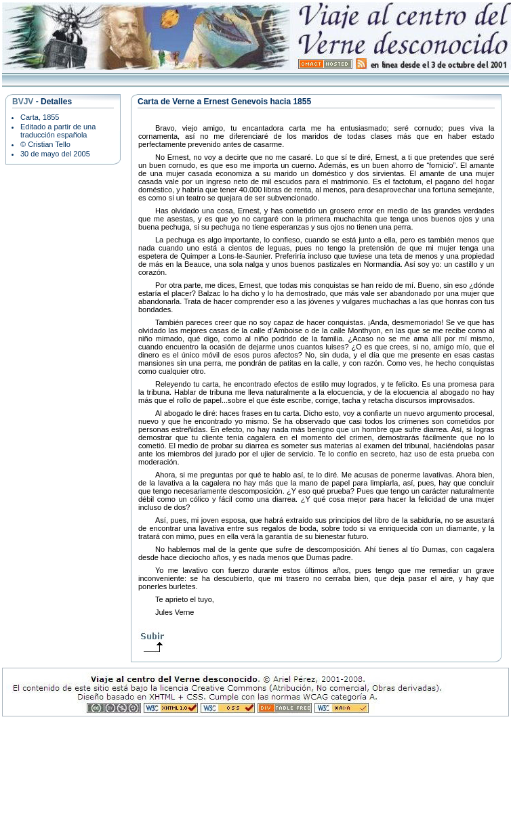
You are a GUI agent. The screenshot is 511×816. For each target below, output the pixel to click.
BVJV (22, 101)
